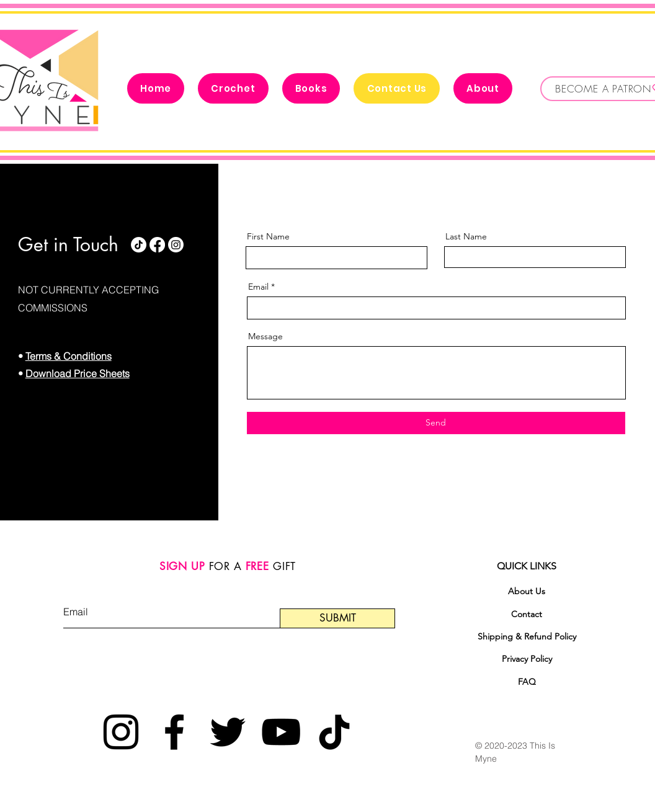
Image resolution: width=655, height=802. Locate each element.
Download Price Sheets (77, 373)
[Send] (436, 423)
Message (265, 336)
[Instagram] (176, 244)
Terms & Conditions (68, 356)
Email (258, 286)
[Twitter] (227, 731)
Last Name (466, 236)
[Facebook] (157, 244)
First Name (268, 236)
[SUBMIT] (337, 618)
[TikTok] (138, 244)
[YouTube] (281, 731)
